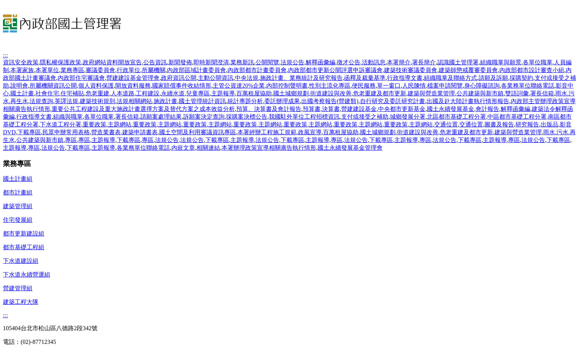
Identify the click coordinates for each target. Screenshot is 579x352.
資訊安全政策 (20, 62)
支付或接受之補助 (364, 117)
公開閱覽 (267, 62)
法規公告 (292, 62)
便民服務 (364, 85)
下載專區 (29, 132)
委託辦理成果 (282, 101)
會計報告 (487, 109)
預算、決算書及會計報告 (268, 109)
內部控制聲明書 (287, 85)
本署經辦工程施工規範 (267, 132)
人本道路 (122, 93)
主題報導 (223, 93)
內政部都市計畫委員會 (257, 70)
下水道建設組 (20, 261)
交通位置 (446, 124)
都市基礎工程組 (23, 247)
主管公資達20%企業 (239, 85)
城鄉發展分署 (407, 117)
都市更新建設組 (23, 233)
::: (5, 55)
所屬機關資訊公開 (53, 85)
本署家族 (22, 70)
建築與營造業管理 (431, 93)
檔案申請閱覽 (445, 85)
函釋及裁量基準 (365, 78)
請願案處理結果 (161, 117)
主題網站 (119, 124)
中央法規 (246, 78)
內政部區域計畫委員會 (196, 70)
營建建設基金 (359, 109)
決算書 (331, 109)
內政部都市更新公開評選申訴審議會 (335, 70)
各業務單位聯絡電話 (527, 85)
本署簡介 (399, 62)
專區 (71, 140)
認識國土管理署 (458, 62)
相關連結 (208, 148)
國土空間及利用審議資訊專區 (197, 132)
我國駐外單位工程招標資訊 (304, 117)
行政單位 (128, 70)
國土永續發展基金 (450, 109)
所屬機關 (153, 70)
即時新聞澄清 (211, 62)
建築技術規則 (97, 101)
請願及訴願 (493, 78)
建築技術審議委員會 (410, 70)
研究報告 (527, 124)
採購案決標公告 (246, 117)
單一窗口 (389, 85)
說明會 (19, 85)
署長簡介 (424, 62)
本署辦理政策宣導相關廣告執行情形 (269, 148)
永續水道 (173, 93)
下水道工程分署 (60, 124)
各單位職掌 (537, 62)
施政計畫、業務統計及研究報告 (301, 78)
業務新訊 (242, 62)
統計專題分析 (245, 101)
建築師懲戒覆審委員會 (468, 70)
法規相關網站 (134, 101)
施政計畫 (165, 101)
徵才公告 (348, 62)
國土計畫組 (17, 179)
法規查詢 (41, 101)
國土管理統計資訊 (202, 101)
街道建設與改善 (331, 93)
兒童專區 (198, 93)
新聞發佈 (180, 62)
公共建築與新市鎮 (480, 93)
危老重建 (97, 93)
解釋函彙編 (320, 62)
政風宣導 (310, 132)
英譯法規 (66, 101)
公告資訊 (155, 62)
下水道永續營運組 (26, 274)
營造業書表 (106, 132)
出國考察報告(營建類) (330, 101)
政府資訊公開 (178, 78)
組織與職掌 (68, 117)
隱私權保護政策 (60, 62)
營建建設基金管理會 (133, 78)
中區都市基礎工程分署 (517, 117)
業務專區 (72, 70)
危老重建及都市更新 (379, 93)
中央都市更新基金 (401, 109)
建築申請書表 (140, 132)
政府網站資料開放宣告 (112, 62)
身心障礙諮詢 (482, 85)
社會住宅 (47, 93)
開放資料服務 (133, 85)
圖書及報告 (499, 124)
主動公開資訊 (215, 78)
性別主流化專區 (329, 85)
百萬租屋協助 (254, 93)
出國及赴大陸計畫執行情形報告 (467, 101)
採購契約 (521, 78)
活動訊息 (374, 62)
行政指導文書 (404, 78)
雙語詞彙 (517, 93)
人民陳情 (414, 85)
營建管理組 (17, 288)
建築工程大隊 (20, 302)
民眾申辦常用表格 (66, 132)
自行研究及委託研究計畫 (392, 101)
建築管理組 (17, 206)
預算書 (312, 109)
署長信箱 (542, 93)
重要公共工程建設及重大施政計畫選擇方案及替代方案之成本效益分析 (143, 109)
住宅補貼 (72, 93)
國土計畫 (22, 93)
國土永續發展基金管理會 (350, 148)
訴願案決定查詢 (204, 117)
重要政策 (94, 124)
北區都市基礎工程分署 (456, 117)
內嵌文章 (183, 148)
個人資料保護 (96, 85)
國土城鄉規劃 (291, 93)
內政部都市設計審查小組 (531, 70)
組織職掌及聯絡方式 (450, 78)
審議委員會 (100, 70)
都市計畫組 (17, 192)
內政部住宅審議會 (81, 78)
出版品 (549, 124)
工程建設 (148, 93)
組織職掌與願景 (500, 62)
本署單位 (47, 70)
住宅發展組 (17, 220)
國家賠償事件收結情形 (181, 85)
